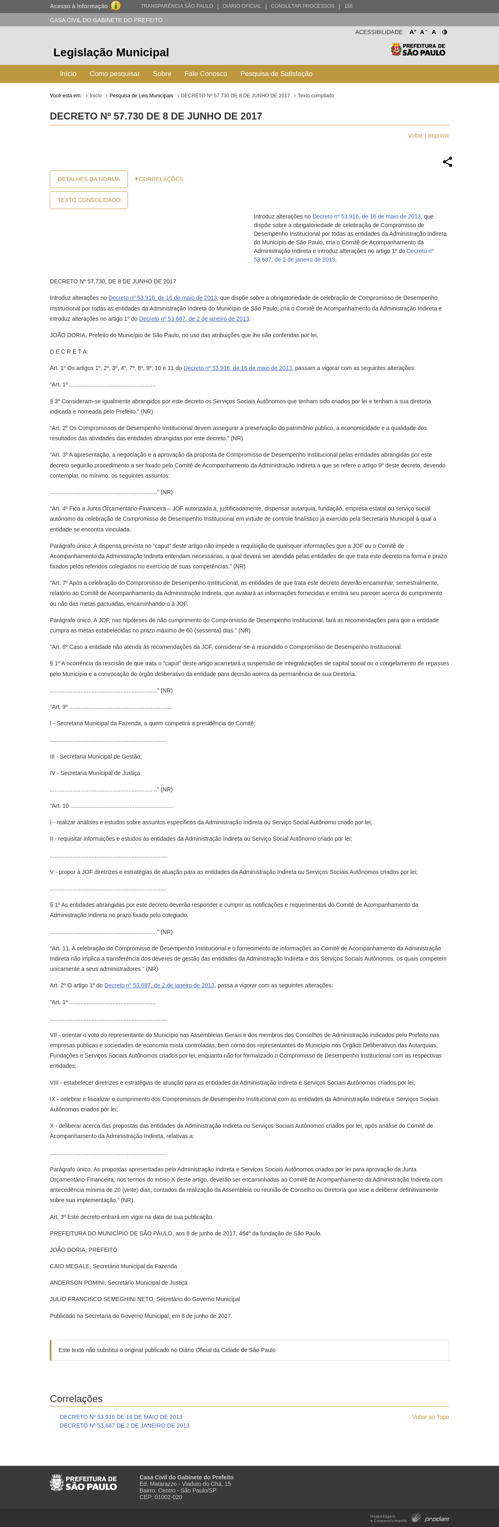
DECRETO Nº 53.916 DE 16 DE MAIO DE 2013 (121, 1417)
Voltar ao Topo (430, 1417)
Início (68, 74)
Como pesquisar (115, 74)
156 (348, 6)
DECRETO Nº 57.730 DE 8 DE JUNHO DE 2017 (235, 96)
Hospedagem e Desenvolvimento (410, 1517)
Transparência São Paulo (177, 6)
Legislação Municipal (111, 52)
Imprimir (438, 135)
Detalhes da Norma (89, 179)
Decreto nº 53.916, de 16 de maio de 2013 (366, 216)
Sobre (162, 74)
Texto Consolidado (89, 200)
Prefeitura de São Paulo (418, 53)
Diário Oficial (242, 6)
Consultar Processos (303, 6)
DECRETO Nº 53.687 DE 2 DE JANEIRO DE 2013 (124, 1425)
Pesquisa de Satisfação (276, 74)
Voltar (415, 135)
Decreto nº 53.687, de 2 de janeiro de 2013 (194, 318)
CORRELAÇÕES (161, 179)
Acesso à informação (79, 6)
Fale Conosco (206, 74)
